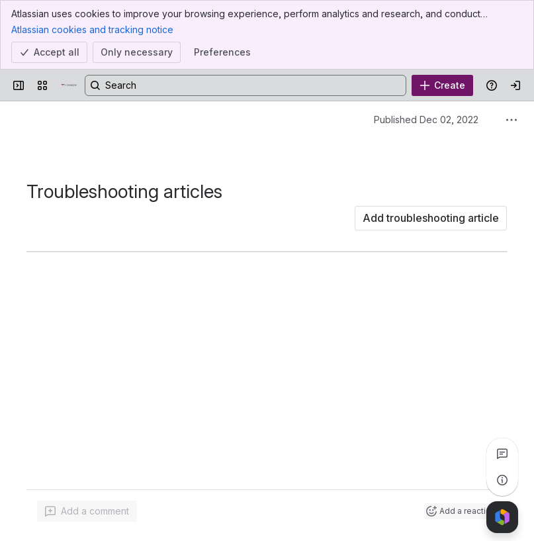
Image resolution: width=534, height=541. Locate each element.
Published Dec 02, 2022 (426, 119)
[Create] (442, 85)
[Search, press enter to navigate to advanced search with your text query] (245, 85)
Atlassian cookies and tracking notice (92, 29)
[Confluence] (68, 85)
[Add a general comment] (87, 511)
